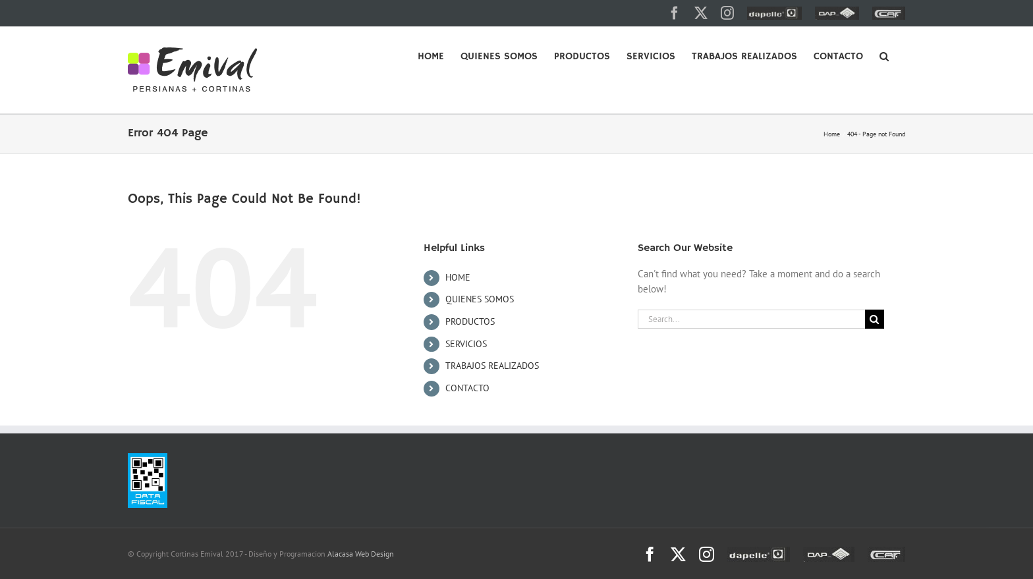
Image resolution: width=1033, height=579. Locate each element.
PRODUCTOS (470, 321)
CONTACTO (467, 388)
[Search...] (751, 319)
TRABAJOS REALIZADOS (492, 366)
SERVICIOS (466, 344)
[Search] (874, 319)
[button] (884, 55)
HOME (457, 277)
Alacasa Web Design (360, 554)
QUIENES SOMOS (479, 299)
